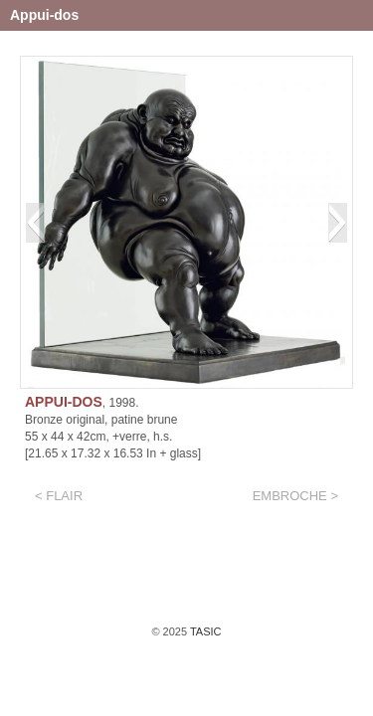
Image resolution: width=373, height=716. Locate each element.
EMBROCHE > (295, 495)
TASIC (204, 631)
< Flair (59, 495)
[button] (35, 223)
